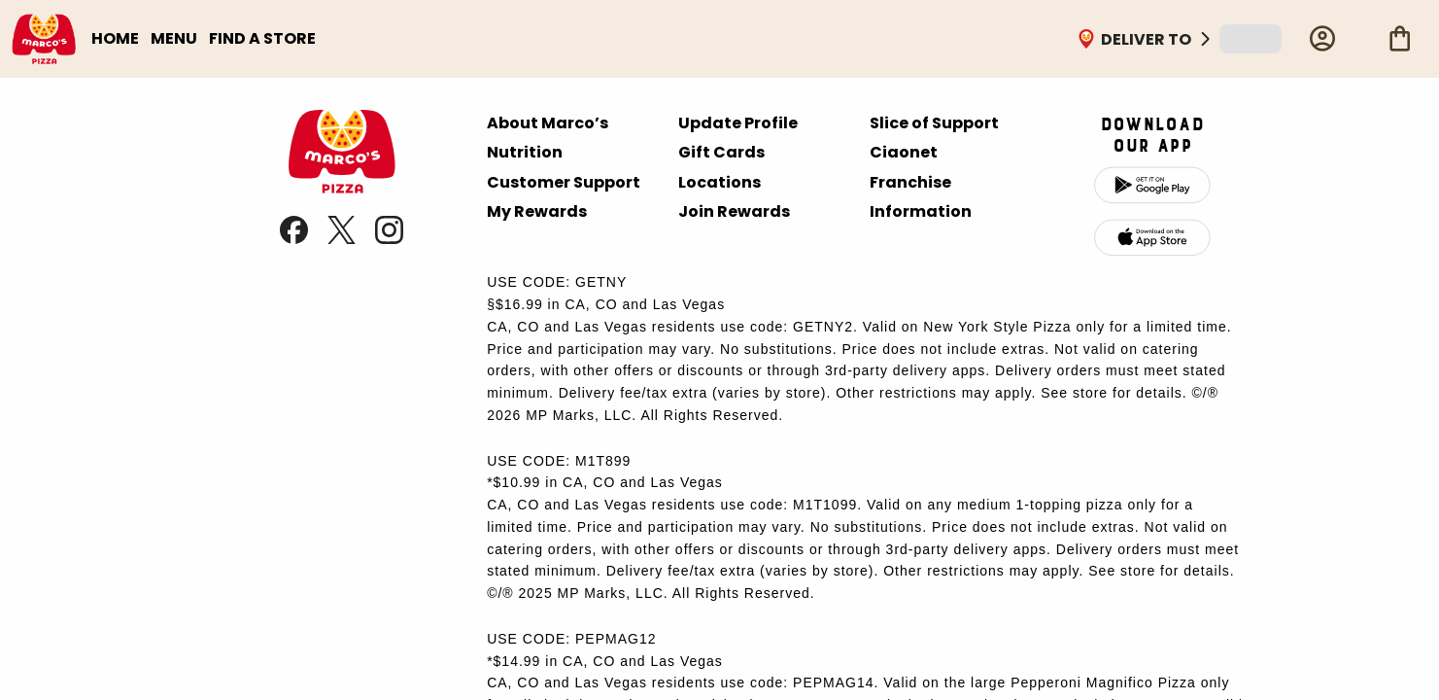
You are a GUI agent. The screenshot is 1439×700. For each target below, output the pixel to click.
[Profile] (1322, 39)
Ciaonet (904, 152)
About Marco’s (547, 123)
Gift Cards (721, 152)
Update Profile (738, 123)
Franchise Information (921, 197)
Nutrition (525, 152)
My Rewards (537, 211)
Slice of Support (934, 123)
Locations (719, 182)
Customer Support (563, 182)
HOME (115, 38)
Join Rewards (734, 211)
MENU (174, 38)
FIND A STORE (262, 38)
